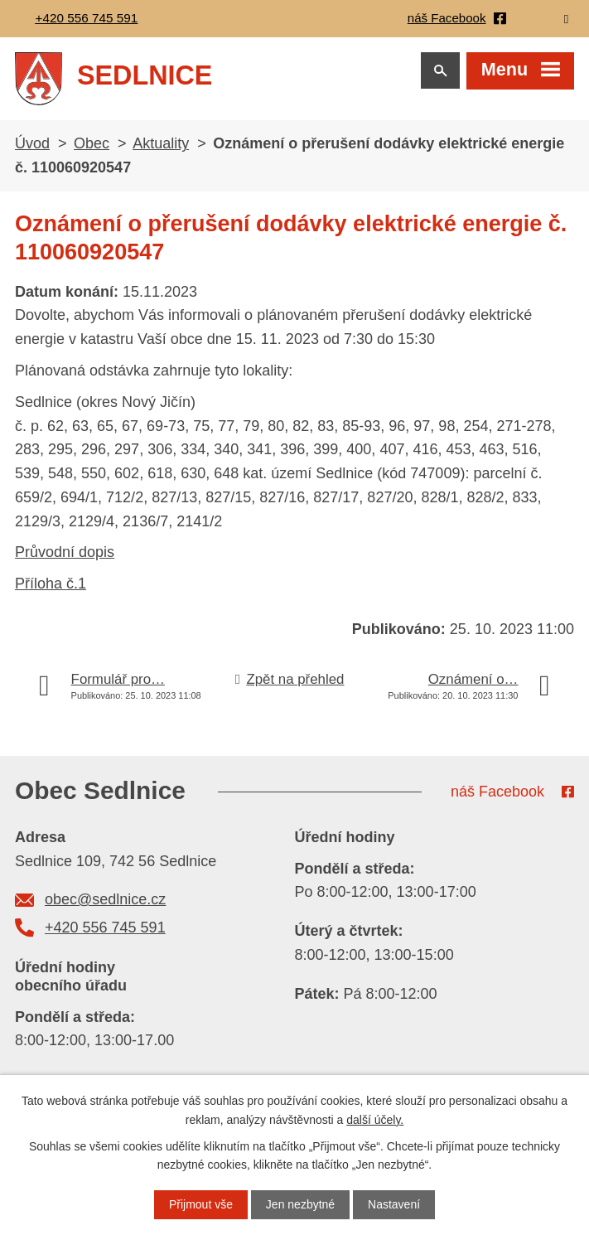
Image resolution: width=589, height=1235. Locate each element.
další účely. (374, 1119)
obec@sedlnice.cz (105, 901)
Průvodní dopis (64, 554)
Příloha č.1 (50, 585)
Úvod (32, 145)
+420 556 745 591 (105, 929)
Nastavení (394, 1204)
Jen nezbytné (300, 1204)
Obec (91, 145)
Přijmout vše (201, 1204)
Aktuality (161, 145)
